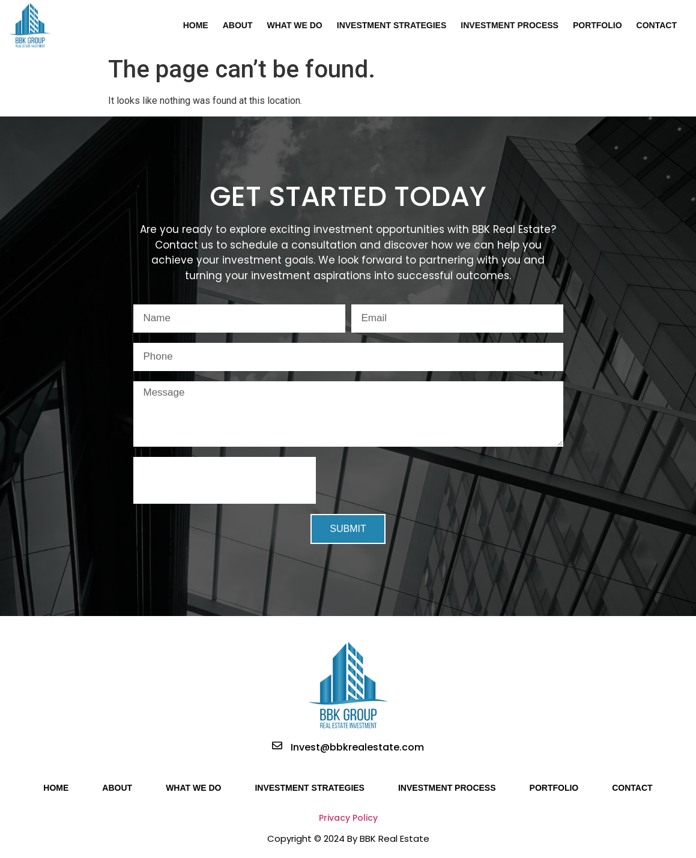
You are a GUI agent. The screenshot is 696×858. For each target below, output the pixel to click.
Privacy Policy (348, 818)
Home (195, 25)
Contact (657, 25)
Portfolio (597, 25)
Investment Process (509, 25)
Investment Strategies (392, 25)
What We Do (294, 25)
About (238, 25)
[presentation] (224, 480)
